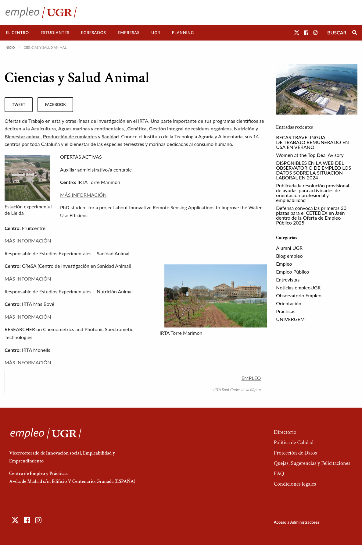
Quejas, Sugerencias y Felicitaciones (312, 463)
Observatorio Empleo (298, 295)
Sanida (109, 136)
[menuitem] (17, 33)
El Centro (17, 32)
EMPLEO (251, 378)
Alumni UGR (289, 248)
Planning (183, 32)
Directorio (285, 432)
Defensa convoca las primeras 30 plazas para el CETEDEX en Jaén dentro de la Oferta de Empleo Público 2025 (311, 215)
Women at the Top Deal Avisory (310, 155)
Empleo (284, 264)
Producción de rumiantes (70, 136)
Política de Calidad (294, 442)
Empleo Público (292, 271)
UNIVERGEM (290, 319)
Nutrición (245, 128)
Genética (137, 128)
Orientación (288, 303)
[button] (297, 32)
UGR (155, 32)
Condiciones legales (295, 483)
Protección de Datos (295, 452)
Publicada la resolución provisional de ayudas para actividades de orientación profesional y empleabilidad (312, 192)
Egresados (93, 32)
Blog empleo (289, 256)
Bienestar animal (23, 136)
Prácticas (285, 311)
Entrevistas (287, 279)
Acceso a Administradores (296, 522)
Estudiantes (55, 32)
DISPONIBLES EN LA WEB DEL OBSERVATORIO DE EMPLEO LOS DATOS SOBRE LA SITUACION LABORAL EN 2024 (313, 170)
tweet (18, 104)
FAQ (279, 473)
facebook (55, 104)
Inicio (10, 47)
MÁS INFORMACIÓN (83, 195)
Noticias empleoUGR (298, 287)
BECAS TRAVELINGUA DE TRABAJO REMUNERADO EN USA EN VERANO (312, 142)
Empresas (129, 32)
